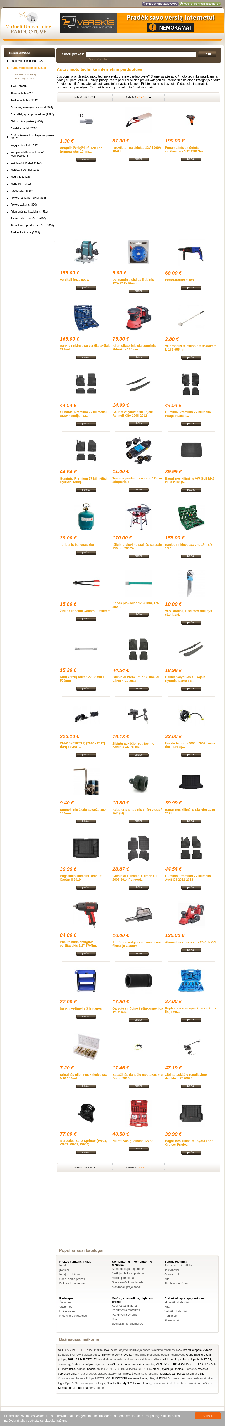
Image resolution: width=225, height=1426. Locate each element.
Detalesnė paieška (98, 59)
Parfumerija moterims (126, 1310)
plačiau (86, 159)
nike (151, 1378)
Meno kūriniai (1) (21, 183)
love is (108, 1350)
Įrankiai (64, 1270)
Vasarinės (65, 1306)
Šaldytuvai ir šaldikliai (178, 1265)
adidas (81, 1369)
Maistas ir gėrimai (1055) (25, 169)
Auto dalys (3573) (25, 78)
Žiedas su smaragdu (145, 1373)
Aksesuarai (171, 1320)
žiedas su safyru (82, 1364)
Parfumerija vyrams (124, 1314)
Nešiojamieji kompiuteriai (128, 1273)
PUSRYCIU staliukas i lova (129, 1378)
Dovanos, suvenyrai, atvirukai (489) (32, 107)
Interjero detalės (70, 1274)
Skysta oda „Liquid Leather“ (76, 1387)
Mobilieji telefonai (123, 1278)
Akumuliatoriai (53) (25, 74)
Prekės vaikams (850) (24, 204)
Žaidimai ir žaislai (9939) (25, 232)
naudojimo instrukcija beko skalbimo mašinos (182, 1383)
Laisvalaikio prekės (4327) (26, 162)
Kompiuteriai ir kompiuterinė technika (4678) (27, 154)
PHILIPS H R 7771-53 (82, 1359)
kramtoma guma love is (116, 1354)
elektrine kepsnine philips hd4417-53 (187, 1359)
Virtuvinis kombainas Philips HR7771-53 (84, 1378)
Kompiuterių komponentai (128, 1269)
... (146, 97)
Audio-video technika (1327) (27, 60)
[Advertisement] (138, 199)
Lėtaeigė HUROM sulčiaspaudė (78, 1354)
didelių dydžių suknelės (168, 1369)
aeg (148, 1383)
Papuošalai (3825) (22, 190)
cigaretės (101, 1364)
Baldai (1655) (19, 86)
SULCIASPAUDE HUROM (75, 1350)
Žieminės (65, 1302)
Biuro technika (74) (22, 93)
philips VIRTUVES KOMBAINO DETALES (124, 1369)
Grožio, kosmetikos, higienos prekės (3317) (32, 137)
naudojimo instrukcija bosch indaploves (158, 1354)
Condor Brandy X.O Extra (123, 1383)
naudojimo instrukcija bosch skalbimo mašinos (144, 1350)
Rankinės (170, 1315)
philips (62, 1359)
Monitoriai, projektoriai (126, 1287)
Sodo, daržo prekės (72, 1279)
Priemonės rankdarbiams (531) (29, 211)
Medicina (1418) (20, 176)
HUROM (161, 1378)
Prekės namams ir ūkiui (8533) (29, 197)
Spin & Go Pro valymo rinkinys (85, 1383)
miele (126, 1373)
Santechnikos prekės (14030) (28, 218)
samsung (64, 1364)
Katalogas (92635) (19, 52)
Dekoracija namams (72, 1283)
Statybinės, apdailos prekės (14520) (32, 225)
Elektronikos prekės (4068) (27, 121)
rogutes (100, 1387)
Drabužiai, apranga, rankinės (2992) (32, 114)
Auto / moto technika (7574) (28, 67)
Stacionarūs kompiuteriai (128, 1282)
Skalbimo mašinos (176, 1283)
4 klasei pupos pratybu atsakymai (99, 1373)
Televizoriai (171, 1270)
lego (61, 1383)
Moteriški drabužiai (176, 1302)
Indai (62, 1265)
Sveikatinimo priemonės (127, 1323)
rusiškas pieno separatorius (126, 1364)
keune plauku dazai (198, 1354)
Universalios (67, 1311)
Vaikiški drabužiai (175, 1311)
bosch (91, 1369)
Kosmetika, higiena (124, 1305)
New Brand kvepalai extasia (194, 1350)
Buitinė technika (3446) (24, 100)
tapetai (149, 1364)
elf (143, 1383)
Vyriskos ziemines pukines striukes (191, 1378)
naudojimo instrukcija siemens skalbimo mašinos (130, 1359)
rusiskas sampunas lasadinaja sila (182, 1373)
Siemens (190, 1369)
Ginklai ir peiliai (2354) (24, 128)
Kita (166, 1279)
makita (98, 1350)
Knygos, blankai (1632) (24, 145)
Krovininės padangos (73, 1315)
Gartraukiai (171, 1274)
